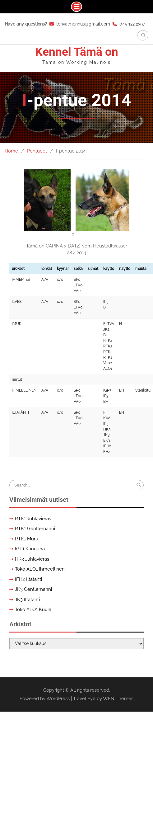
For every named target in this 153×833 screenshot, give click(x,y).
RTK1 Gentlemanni (35, 528)
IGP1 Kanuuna (30, 549)
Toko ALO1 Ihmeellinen (40, 569)
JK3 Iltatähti (27, 599)
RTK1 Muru (26, 539)
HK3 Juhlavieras (32, 559)
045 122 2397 (132, 23)
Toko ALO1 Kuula (33, 609)
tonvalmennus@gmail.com (83, 23)
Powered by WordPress (45, 698)
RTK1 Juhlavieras (33, 518)
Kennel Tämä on (76, 52)
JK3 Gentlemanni (33, 589)
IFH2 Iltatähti (28, 579)
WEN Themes (118, 698)
